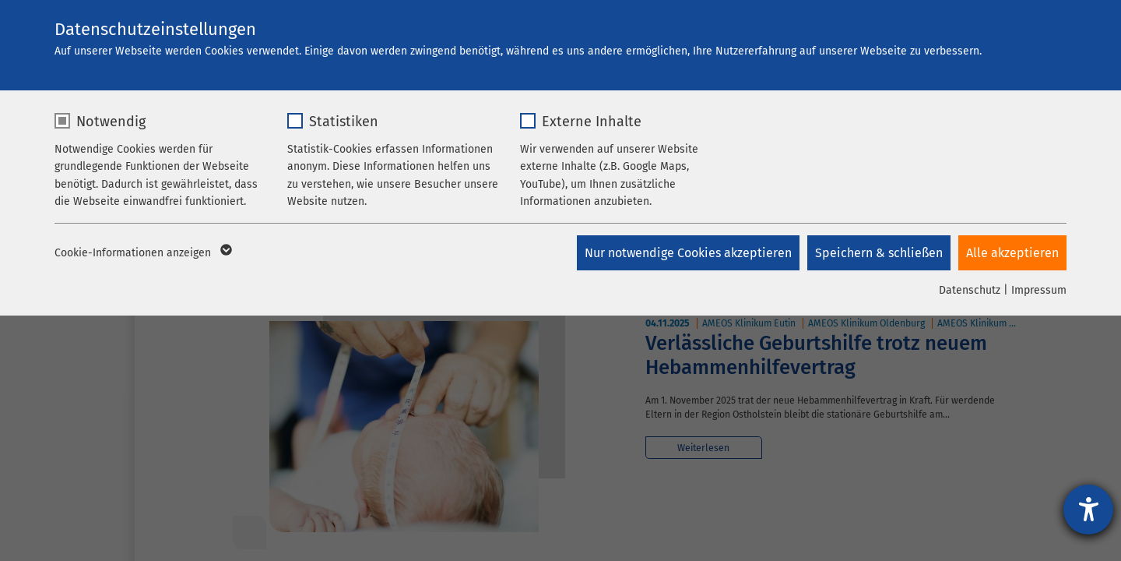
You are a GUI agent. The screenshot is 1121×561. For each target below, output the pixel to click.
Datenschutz (969, 290)
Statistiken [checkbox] (343, 121)
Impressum (1039, 290)
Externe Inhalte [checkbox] (591, 121)
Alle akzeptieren (1012, 252)
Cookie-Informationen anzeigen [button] (142, 253)
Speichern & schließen (879, 252)
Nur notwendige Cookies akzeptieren (688, 252)
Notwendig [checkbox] (111, 121)
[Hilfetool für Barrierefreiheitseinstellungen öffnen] (1088, 510)
